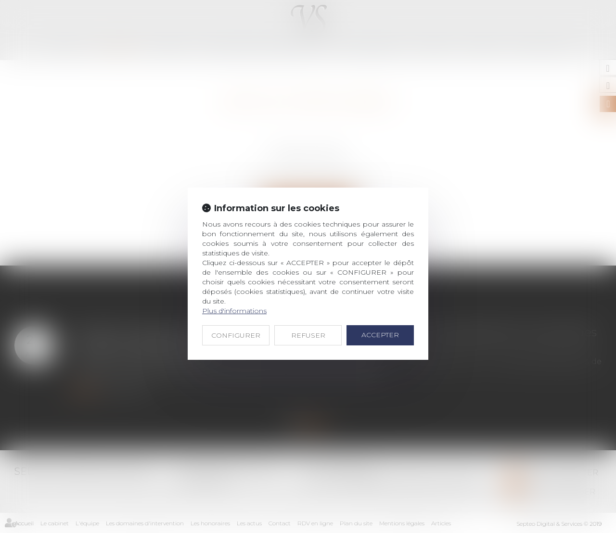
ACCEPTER (380, 334)
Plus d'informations (234, 310)
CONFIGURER (235, 335)
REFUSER (308, 335)
